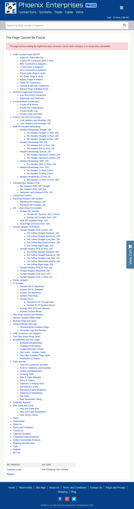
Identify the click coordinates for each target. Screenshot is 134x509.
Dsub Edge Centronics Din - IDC (35, 224)
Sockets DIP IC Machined (32, 286)
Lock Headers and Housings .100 (35, 120)
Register (17, 449)
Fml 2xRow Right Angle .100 (40, 264)
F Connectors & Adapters (31, 67)
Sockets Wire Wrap (29, 296)
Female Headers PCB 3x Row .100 (36, 267)
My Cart (16, 452)
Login (15, 446)
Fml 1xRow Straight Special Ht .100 (43, 236)
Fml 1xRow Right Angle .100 (40, 245)
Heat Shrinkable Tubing (31, 399)
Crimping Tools (27, 374)
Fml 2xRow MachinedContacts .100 (43, 261)
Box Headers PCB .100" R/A (33, 189)
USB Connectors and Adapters (27, 333)
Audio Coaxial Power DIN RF (26, 54)
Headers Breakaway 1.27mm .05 (35, 177)
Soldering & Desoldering (31, 393)
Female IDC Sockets (29, 211)
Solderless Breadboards (31, 343)
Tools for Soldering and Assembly (35, 368)
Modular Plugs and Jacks (24, 321)
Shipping (63, 491)
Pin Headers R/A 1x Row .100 (41, 145)
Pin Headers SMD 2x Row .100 (41, 164)
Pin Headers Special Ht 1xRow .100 (43, 155)
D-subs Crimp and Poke (31, 114)
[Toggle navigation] (121, 7)
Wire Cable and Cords (23, 405)
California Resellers (22, 434)
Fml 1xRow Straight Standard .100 (43, 233)
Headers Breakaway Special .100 (35, 151)
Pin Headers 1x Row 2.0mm (40, 170)
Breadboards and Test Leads (26, 340)
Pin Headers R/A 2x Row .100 (41, 148)
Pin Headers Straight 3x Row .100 (42, 139)
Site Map (40, 487)
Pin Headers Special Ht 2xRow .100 (43, 158)
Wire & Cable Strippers (30, 377)
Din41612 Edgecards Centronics (28, 92)
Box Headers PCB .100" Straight (35, 186)
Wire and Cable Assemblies (33, 412)
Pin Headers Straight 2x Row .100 (42, 136)
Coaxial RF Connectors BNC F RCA (36, 61)
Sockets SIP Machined (30, 293)
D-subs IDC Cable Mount (31, 108)
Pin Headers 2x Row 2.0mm (40, 173)
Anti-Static (24, 396)
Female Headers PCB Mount (26, 227)
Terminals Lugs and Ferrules (33, 330)
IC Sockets (18, 283)
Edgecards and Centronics (32, 98)
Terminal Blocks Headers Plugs (34, 327)
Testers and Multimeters (31, 371)
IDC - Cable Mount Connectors (27, 208)
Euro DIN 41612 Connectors (33, 95)
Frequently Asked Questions (26, 437)
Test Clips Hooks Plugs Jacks (26, 336)
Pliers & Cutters (27, 380)
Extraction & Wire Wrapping (33, 390)
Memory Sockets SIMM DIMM (27, 318)
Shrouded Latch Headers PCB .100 (36, 192)
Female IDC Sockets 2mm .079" (42, 217)
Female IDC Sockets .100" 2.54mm (43, 214)
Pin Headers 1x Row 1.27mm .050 (43, 180)
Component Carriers (22, 195)
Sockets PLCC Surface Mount (41, 305)
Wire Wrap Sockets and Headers (28, 314)
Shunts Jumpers (20, 280)
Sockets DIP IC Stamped (31, 289)
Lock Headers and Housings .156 (35, 123)
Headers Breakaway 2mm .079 (34, 167)
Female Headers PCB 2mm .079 (35, 274)
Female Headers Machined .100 (35, 271)
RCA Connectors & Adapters (33, 70)
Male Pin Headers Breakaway (26, 126)
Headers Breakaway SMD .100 (34, 161)
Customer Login (14, 469)
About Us (17, 424)
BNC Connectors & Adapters (33, 64)
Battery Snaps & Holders (31, 79)
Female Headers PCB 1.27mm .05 (36, 277)
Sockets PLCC (27, 299)
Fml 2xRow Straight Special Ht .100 (43, 255)
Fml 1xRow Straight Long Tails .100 (43, 239)
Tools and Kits (19, 361)
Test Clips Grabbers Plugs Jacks (35, 355)
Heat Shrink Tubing (29, 415)
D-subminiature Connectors (25, 101)
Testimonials (18, 421)
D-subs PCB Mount (29, 104)
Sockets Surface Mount (31, 311)
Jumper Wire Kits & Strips (32, 349)
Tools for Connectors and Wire (34, 365)
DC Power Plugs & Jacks (31, 76)
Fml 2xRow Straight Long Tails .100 (43, 258)
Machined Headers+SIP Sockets (28, 198)
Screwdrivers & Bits (29, 387)
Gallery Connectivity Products (26, 440)
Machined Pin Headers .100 (33, 202)
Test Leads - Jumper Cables (33, 352)
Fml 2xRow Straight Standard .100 (43, 252)
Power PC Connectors (30, 82)
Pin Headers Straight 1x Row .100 (42, 133)
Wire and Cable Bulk (29, 408)
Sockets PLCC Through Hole (40, 302)
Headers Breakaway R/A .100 (33, 142)
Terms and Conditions (23, 427)
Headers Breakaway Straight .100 (35, 130)
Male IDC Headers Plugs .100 (34, 220)
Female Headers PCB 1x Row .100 (36, 230)
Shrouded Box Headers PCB (26, 183)
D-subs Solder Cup (29, 111)
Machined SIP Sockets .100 (33, 205)
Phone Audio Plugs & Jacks (33, 73)
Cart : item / (118, 17)
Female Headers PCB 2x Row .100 (36, 249)
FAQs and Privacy (115, 487)
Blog (73, 491)
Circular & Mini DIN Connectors (34, 86)
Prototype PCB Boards (30, 346)
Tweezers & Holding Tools (32, 383)
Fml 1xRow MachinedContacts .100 (43, 242)
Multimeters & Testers (30, 358)
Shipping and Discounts (24, 443)
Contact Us (18, 430)
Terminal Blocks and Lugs (25, 324)
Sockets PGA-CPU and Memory (35, 308)
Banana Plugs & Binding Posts (34, 89)
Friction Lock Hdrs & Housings (27, 117)
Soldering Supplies (21, 402)
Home (15, 418)
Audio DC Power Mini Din (31, 57)
